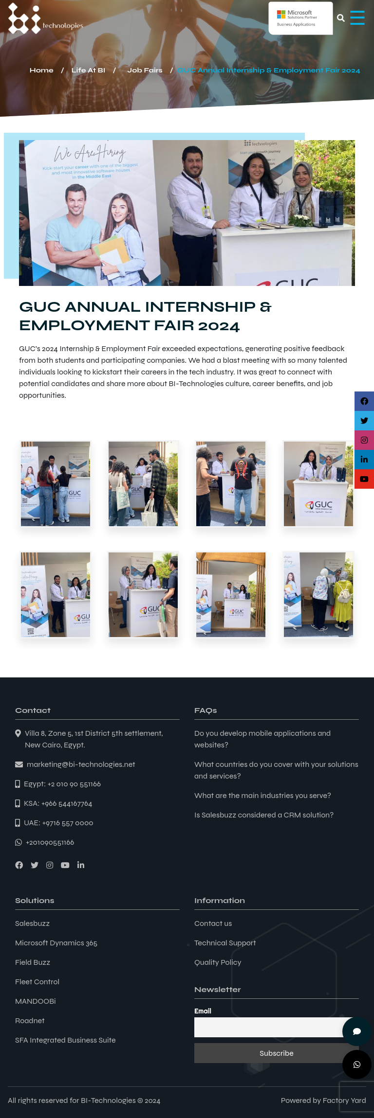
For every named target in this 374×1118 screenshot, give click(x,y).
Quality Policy (218, 962)
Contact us (213, 923)
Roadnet (30, 1020)
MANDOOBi (35, 1001)
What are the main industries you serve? (262, 795)
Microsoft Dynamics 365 (56, 942)
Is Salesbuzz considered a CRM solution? (264, 814)
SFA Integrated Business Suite (65, 1040)
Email (202, 1011)
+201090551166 (50, 842)
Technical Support (225, 942)
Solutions (34, 900)
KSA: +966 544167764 (58, 803)
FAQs (205, 710)
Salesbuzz (32, 923)
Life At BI (89, 70)
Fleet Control (37, 981)
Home (42, 70)
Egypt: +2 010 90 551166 (62, 783)
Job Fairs (144, 70)
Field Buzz (32, 962)
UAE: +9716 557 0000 (59, 822)
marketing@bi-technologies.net (81, 764)
